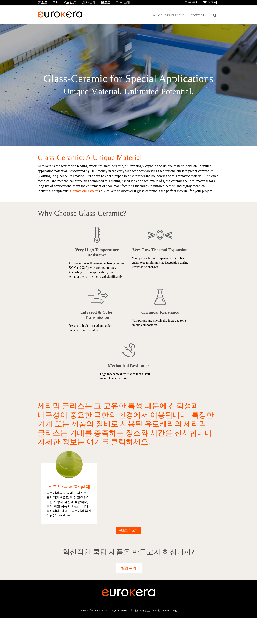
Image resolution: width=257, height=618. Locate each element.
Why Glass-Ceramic (168, 15)
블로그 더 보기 (128, 530)
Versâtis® (70, 2)
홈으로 (42, 2)
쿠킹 (55, 2)
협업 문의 (128, 568)
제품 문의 (191, 2)
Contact (198, 15)
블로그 (105, 2)
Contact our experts (85, 191)
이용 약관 (133, 610)
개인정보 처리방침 (150, 610)
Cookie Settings (169, 610)
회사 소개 (88, 2)
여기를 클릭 (106, 442)
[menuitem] (210, 2)
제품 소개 (122, 2)
